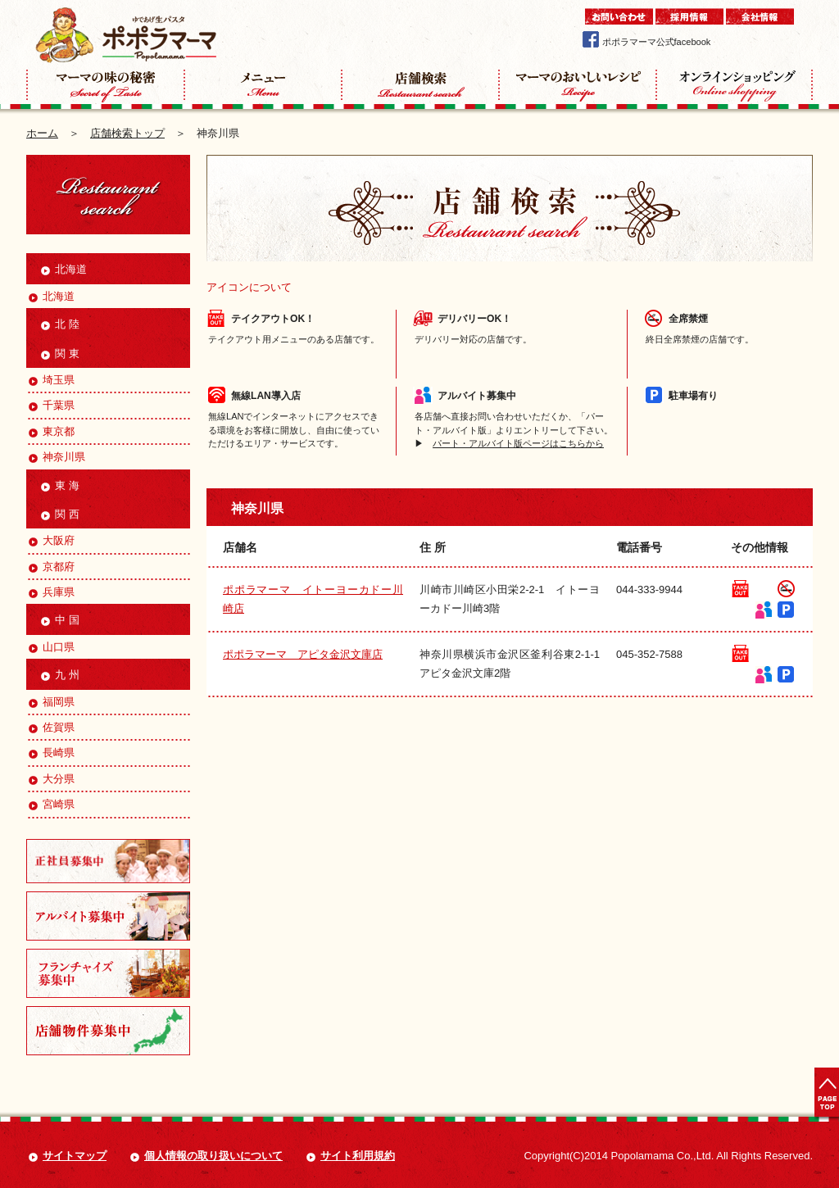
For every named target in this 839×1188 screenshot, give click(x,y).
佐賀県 (50, 727)
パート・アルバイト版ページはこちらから (518, 443)
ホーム (42, 133)
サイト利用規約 (357, 1155)
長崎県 (50, 752)
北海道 (50, 296)
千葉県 (50, 405)
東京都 (50, 431)
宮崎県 (50, 804)
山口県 (50, 647)
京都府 (50, 566)
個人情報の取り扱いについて (213, 1155)
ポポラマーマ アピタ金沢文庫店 (303, 654)
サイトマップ (75, 1155)
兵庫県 (50, 592)
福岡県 (50, 702)
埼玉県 (50, 380)
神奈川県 (55, 457)
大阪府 (50, 540)
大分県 (50, 779)
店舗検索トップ (127, 133)
